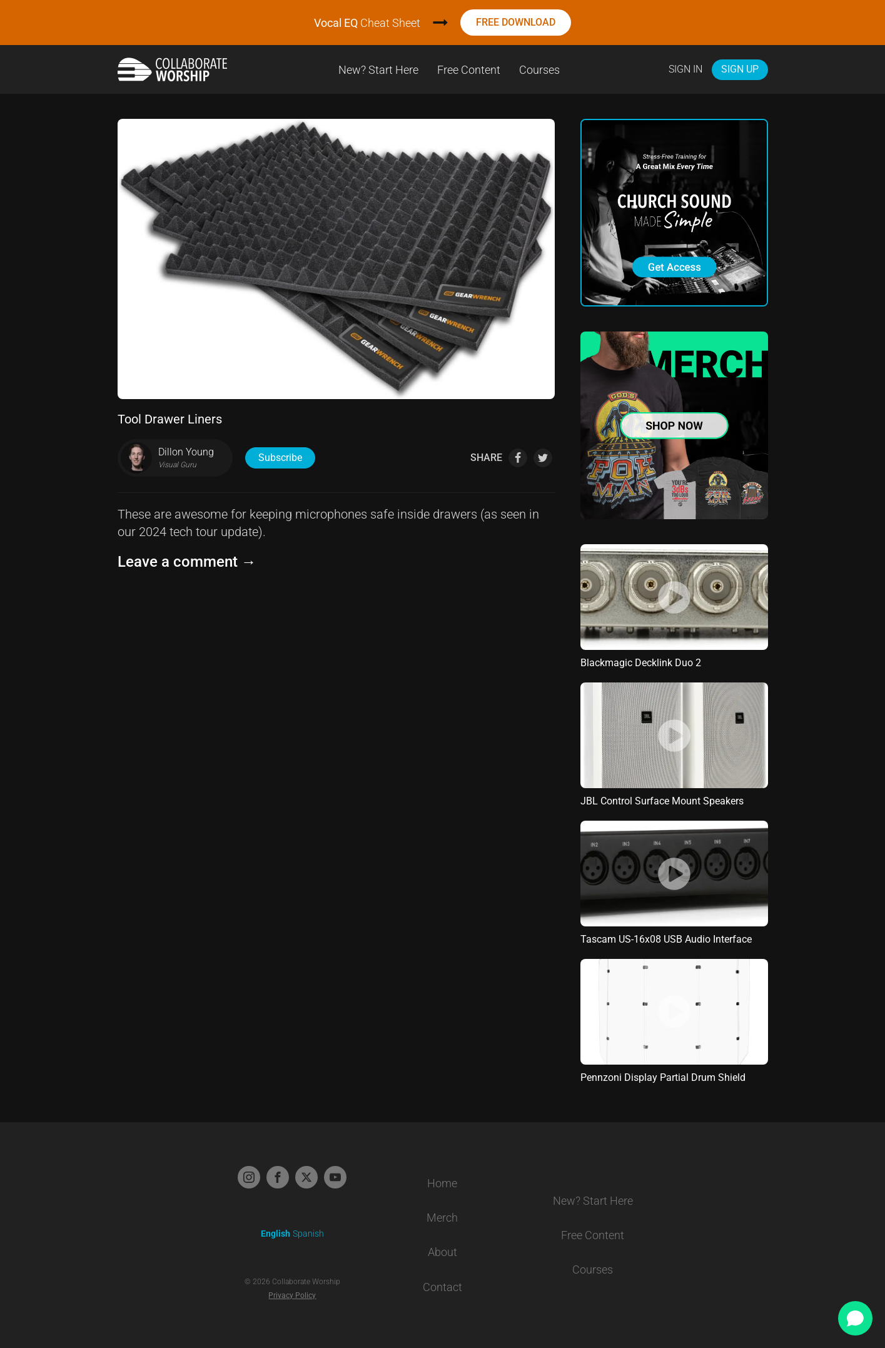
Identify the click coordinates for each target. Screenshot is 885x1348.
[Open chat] (855, 1318)
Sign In (685, 69)
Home (442, 1183)
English (275, 1234)
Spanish (308, 1234)
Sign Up (740, 69)
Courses (539, 69)
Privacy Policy (292, 1295)
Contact (442, 1287)
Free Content (468, 69)
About (442, 1252)
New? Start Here (378, 69)
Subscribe (280, 458)
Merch (442, 1217)
